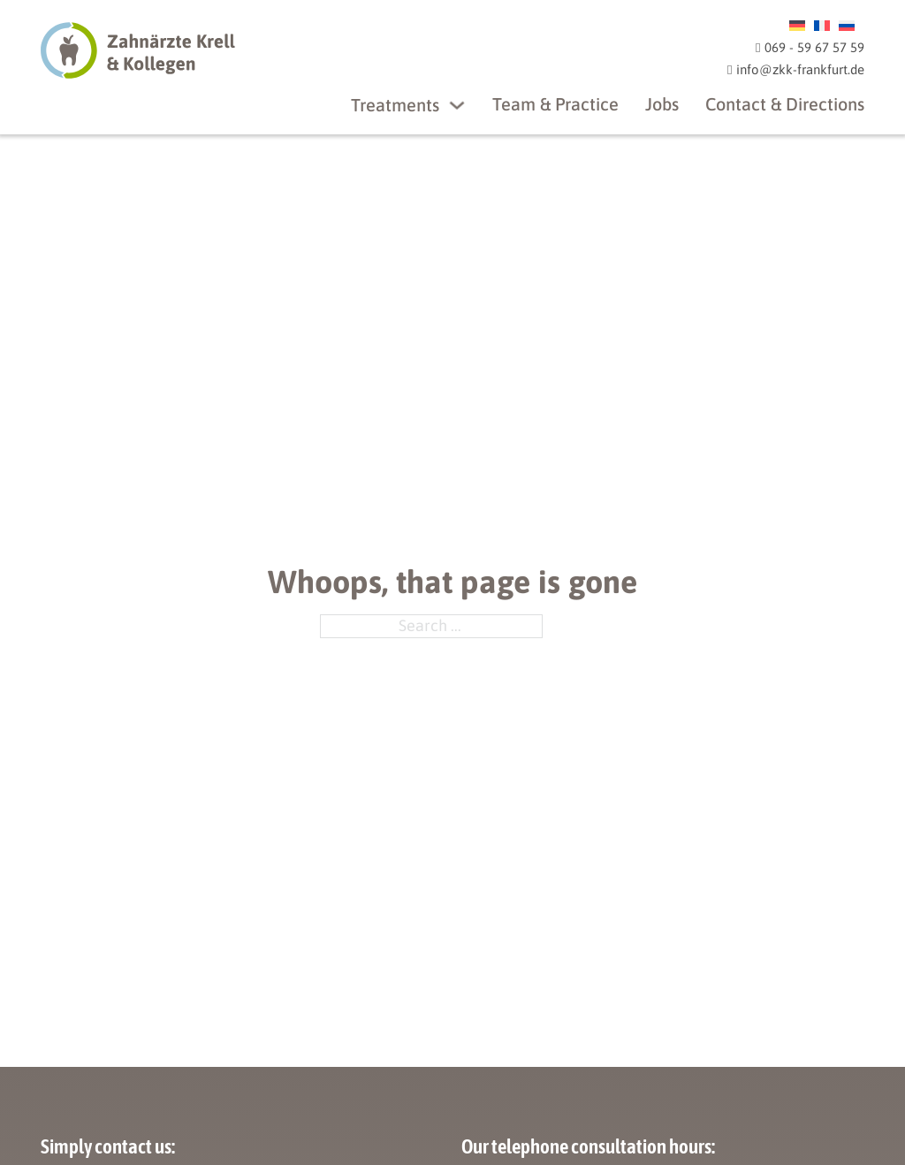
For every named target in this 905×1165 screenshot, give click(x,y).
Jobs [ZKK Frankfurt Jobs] (662, 104)
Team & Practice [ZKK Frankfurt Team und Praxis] (555, 104)
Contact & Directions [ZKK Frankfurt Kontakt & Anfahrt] (784, 104)
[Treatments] (457, 105)
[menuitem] (797, 25)
